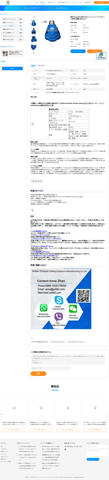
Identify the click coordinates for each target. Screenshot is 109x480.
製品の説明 (41, 65)
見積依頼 (101, 2)
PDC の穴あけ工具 (12, 40)
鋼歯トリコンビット (12, 22)
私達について (4, 451)
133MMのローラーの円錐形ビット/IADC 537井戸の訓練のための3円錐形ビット (40, 424)
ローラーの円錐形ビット (12, 26)
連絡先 (12, 68)
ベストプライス (78, 51)
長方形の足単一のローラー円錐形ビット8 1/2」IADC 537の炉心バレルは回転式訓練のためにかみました (51, 449)
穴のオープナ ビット (12, 36)
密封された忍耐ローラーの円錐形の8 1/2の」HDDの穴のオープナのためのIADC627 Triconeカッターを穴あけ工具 (16, 53)
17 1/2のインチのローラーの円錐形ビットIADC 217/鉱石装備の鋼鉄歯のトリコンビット (94, 424)
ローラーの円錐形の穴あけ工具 (39, 341)
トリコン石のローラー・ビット (76, 341)
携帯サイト (4, 459)
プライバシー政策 (6, 461)
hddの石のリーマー (12, 29)
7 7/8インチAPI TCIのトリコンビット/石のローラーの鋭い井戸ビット (27, 457)
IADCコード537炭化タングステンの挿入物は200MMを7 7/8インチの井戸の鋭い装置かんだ (27, 466)
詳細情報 (33, 65)
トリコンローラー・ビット (57, 341)
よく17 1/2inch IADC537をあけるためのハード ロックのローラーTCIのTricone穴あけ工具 (27, 449)
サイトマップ (4, 456)
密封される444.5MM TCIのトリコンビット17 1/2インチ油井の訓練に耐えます (51, 466)
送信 (38, 374)
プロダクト (4, 449)
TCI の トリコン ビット (12, 19)
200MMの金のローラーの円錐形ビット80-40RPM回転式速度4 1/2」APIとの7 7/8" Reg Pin (51, 457)
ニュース (3, 454)
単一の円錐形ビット (12, 33)
